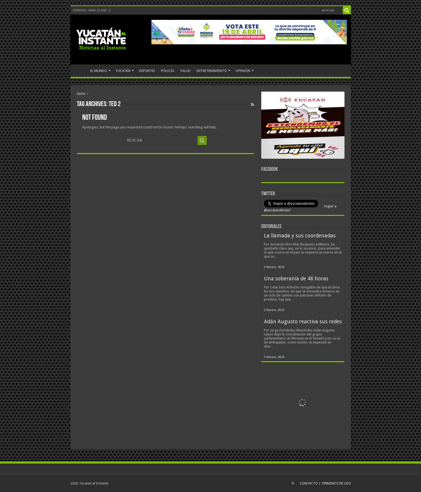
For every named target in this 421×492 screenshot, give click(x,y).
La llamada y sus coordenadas (300, 236)
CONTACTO (309, 483)
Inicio (81, 94)
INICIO (80, 70)
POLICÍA (167, 71)
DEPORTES (147, 71)
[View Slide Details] (302, 126)
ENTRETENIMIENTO (212, 71)
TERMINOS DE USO (336, 483)
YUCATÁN (123, 71)
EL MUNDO (98, 71)
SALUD (185, 71)
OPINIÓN (242, 71)
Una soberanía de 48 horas (296, 279)
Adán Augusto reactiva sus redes (303, 322)
